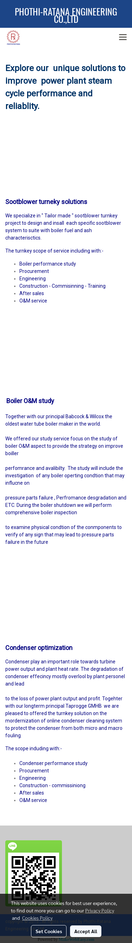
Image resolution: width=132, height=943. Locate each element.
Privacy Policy (99, 910)
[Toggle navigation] (123, 37)
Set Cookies (49, 931)
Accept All (85, 931)
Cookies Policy (37, 918)
